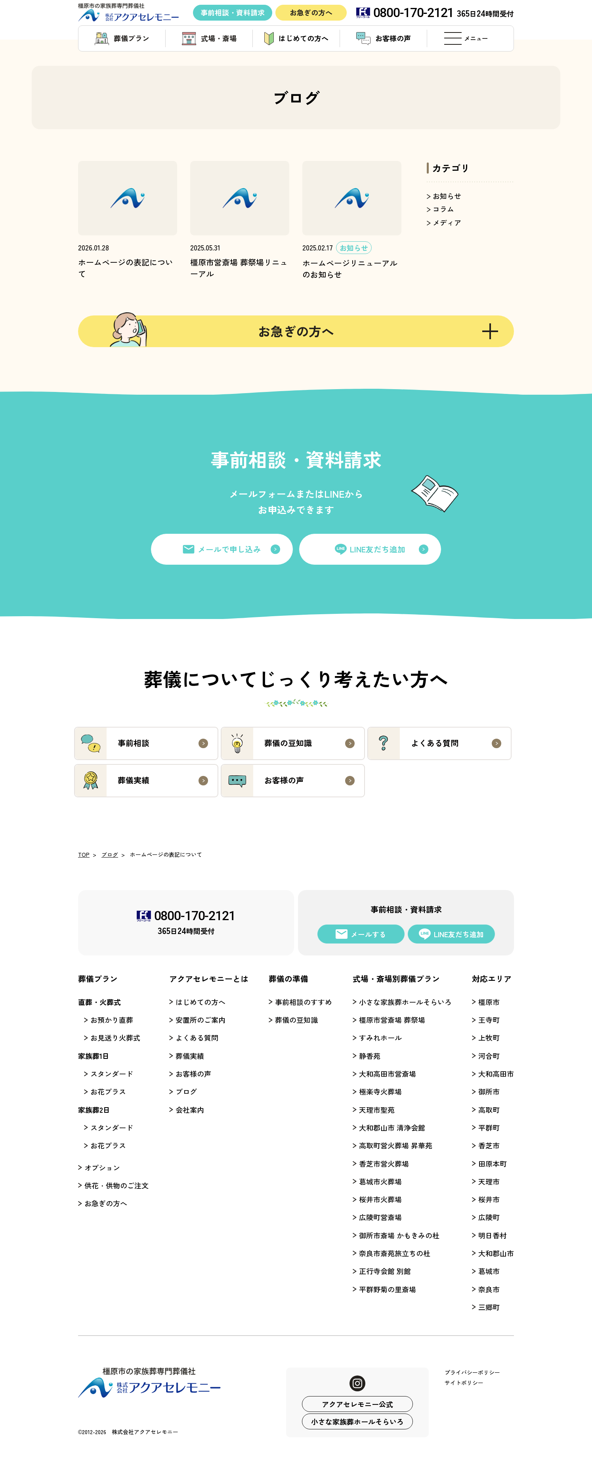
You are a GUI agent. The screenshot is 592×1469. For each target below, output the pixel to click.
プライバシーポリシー (472, 1372)
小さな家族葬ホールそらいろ (357, 1421)
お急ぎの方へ (311, 12)
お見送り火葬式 (115, 1037)
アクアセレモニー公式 (357, 1404)
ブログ (109, 854)
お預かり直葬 (111, 1019)
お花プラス (108, 1091)
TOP (84, 854)
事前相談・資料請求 (233, 12)
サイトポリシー (464, 1383)
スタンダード (111, 1073)
